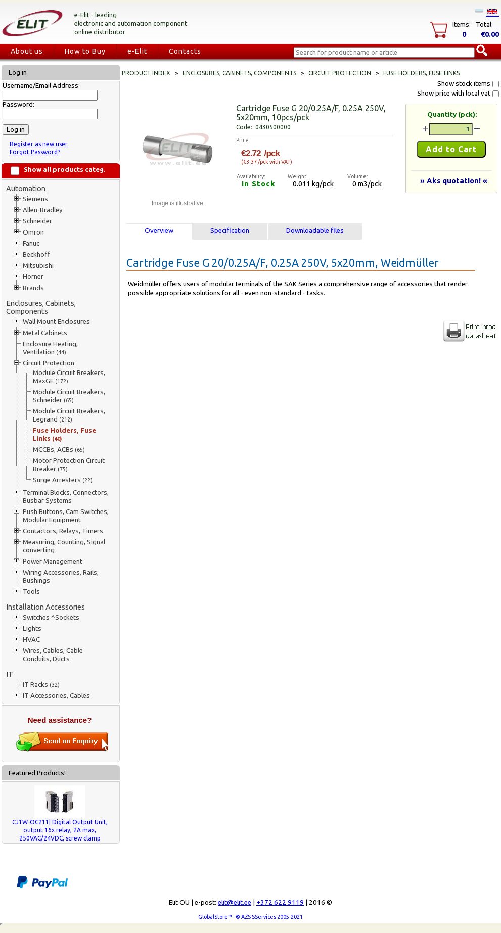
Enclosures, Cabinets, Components (41, 307)
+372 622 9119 (280, 902)
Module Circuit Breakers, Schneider (69, 396)
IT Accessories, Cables (56, 695)
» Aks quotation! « (453, 180)
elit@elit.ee (234, 902)
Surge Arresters (63, 480)
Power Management (52, 561)
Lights (32, 628)
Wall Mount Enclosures (56, 321)
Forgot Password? (35, 152)
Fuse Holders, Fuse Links (64, 434)
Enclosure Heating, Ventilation (50, 348)
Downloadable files (315, 231)
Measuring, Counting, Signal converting (64, 546)
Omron (33, 232)
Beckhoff (36, 254)
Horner (33, 277)
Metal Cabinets (45, 333)
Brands (33, 288)
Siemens (35, 199)
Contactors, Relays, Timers (63, 531)
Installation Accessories (45, 606)
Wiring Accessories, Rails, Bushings (61, 576)
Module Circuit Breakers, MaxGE (69, 377)
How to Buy (85, 51)
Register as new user (39, 144)
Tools (31, 591)
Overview (159, 231)
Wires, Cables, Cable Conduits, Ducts (53, 655)
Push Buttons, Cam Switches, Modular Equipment (66, 516)
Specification (229, 231)
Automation (25, 188)
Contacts (185, 51)
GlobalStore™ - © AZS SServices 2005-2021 (250, 917)
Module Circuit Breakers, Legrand (69, 415)
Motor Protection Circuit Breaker (69, 465)
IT (9, 674)
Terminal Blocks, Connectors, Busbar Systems (66, 496)
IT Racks (41, 684)
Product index (146, 73)
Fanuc (31, 243)
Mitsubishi (38, 265)
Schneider (37, 221)
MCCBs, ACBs (59, 449)
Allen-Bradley (43, 210)
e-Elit (137, 51)
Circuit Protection (48, 363)
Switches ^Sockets (51, 617)
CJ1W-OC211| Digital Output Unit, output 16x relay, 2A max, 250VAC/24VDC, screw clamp (60, 830)
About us (27, 51)
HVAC (31, 639)
